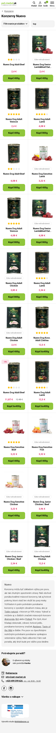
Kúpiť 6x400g (42, 351)
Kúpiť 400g (14, 78)
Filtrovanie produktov (14, 24)
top (34, 24)
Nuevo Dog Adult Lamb (42, 120)
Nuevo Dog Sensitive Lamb (42, 175)
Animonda (9, 619)
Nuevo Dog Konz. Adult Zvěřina (41, 339)
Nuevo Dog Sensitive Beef (14, 448)
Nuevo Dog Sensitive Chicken (14, 503)
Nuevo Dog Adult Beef (14, 64)
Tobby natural (11, 611)
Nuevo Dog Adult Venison (14, 120)
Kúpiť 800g (42, 133)
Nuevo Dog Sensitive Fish (42, 448)
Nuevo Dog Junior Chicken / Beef (42, 503)
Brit (17, 619)
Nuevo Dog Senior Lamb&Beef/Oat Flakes (42, 65)
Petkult (28, 619)
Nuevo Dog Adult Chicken (14, 284)
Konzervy (9, 11)
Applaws (37, 626)
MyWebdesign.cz (22, 722)
